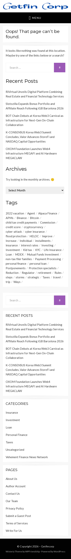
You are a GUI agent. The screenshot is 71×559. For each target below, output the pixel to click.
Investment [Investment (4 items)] (13, 250)
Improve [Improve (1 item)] (47, 236)
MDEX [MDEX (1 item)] (19, 254)
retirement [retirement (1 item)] (44, 272)
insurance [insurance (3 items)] (12, 245)
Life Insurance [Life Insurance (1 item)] (53, 250)
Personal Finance (16, 434)
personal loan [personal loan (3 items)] (38, 263)
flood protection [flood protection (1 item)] (16, 236)
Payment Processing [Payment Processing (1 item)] (48, 259)
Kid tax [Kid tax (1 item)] (27, 250)
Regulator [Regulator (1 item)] (28, 272)
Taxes (9, 442)
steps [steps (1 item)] (9, 277)
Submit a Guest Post (18, 516)
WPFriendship (32, 551)
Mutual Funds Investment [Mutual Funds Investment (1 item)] (43, 254)
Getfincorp (47, 546)
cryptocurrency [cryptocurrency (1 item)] (33, 227)
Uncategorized (15, 449)
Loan (9, 427)
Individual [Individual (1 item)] (26, 240)
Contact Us (13, 493)
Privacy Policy (15, 508)
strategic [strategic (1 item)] (33, 277)
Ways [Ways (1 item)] (16, 281)
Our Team (12, 501)
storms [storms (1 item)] (20, 277)
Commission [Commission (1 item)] (47, 222)
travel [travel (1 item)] (57, 277)
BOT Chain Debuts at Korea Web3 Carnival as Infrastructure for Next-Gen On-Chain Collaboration (34, 120)
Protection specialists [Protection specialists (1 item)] (42, 268)
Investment (13, 420)
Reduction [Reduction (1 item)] (12, 272)
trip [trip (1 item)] (8, 281)
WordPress (59, 551)
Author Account (16, 486)
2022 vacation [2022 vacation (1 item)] (15, 213)
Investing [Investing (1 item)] (47, 245)
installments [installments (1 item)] (43, 240)
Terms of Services (17, 523)
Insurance (12, 412)
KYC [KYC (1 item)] (38, 250)
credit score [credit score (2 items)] (13, 227)
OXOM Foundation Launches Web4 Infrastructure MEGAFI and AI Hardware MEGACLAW (31, 153)
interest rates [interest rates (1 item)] (29, 245)
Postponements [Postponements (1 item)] (16, 268)
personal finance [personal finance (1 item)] (16, 263)
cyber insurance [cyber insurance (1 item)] (35, 231)
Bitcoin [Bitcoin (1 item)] (34, 218)
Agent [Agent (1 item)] (31, 213)
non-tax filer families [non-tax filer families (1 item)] (19, 259)
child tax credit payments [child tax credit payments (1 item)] (21, 222)
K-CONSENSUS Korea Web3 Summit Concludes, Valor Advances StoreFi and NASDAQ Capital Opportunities (30, 137)
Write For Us (14, 530)
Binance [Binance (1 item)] (22, 218)
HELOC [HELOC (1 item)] (34, 236)
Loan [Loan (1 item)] (9, 254)
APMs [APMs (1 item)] (9, 218)
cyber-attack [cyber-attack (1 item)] (14, 231)
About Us (11, 478)
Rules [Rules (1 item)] (58, 272)
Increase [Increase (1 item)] (11, 240)
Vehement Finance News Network (27, 457)
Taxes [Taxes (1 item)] (46, 277)
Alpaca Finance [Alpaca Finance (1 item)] (47, 213)
